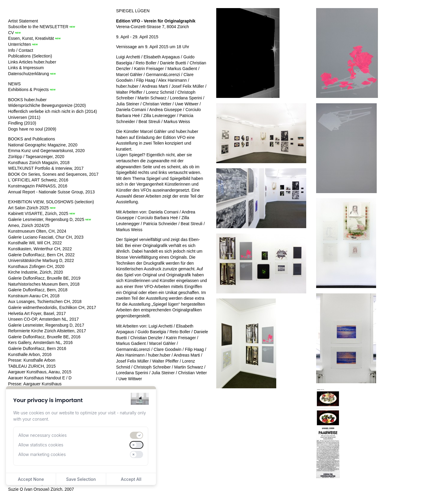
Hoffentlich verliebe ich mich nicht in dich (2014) (52, 111)
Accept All (131, 479)
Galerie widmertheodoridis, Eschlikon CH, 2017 (52, 307)
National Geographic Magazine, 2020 (42, 145)
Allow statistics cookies (40, 444)
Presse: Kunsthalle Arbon (31, 360)
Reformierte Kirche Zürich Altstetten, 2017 (47, 330)
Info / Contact (20, 50)
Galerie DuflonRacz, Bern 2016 (37, 348)
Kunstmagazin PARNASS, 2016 (37, 186)
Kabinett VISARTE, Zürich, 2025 (38, 213)
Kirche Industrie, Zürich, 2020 (35, 272)
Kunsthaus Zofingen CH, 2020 (36, 266)
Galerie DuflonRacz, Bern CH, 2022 (41, 254)
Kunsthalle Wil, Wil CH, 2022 (35, 242)
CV (11, 32)
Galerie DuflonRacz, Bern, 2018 (37, 289)
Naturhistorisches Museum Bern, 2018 (43, 284)
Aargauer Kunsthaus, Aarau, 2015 (39, 371)
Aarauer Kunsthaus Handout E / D (40, 377)
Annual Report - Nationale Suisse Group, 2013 (51, 192)
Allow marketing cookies (42, 454)
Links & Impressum (26, 67)
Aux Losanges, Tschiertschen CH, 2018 (45, 301)
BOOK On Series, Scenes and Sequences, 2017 (53, 174)
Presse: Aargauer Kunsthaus (34, 383)
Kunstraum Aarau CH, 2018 (33, 295)
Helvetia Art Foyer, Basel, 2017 (37, 313)
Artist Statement (23, 21)
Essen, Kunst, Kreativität (31, 38)
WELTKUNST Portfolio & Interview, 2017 (46, 168)
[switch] (136, 435)
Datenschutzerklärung (28, 73)
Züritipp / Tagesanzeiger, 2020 (36, 156)
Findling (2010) (22, 123)
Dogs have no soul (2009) (32, 129)
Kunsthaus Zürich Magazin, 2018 (39, 162)
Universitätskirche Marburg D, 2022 (41, 260)
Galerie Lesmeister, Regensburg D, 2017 (46, 325)
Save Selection (81, 479)
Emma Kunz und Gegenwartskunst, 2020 (46, 150)
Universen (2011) (24, 117)
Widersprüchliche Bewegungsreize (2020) (47, 105)
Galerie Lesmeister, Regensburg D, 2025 (46, 219)
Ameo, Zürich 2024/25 (28, 225)
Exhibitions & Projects (28, 89)
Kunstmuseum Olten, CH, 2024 (37, 231)
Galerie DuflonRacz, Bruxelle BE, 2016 (44, 336)
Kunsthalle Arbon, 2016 (30, 354)
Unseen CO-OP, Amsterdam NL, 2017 (43, 319)
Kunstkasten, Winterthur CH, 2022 (40, 248)
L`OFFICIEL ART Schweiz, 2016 (38, 180)
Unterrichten (19, 44)
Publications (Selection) (30, 56)
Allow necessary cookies (42, 435)
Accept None (31, 479)
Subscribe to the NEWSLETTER (38, 26)
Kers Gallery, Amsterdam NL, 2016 (40, 342)
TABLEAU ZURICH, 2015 (31, 366)
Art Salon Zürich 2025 (28, 207)
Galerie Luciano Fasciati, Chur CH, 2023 (45, 237)
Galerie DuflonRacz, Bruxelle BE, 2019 (44, 278)
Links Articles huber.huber (32, 62)
